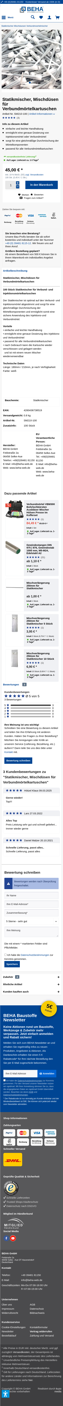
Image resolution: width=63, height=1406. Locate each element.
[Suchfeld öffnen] (32, 17)
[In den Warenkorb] (41, 185)
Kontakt (8, 752)
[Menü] (8, 17)
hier (30, 1380)
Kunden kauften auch (16, 991)
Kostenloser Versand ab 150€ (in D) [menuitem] (43, 2)
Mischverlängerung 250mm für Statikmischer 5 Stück (40, 621)
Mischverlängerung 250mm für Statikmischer (38, 586)
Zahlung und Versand (42, 1335)
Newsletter (8, 1331)
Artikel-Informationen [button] (42, 113)
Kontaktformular (39, 1327)
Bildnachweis (37, 1312)
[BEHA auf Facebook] (6, 1240)
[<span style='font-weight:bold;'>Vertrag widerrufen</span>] (44, 1331)
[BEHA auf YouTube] (13, 1240)
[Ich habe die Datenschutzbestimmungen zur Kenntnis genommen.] (5, 955)
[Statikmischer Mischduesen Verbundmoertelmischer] (25, 26)
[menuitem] (13, 2)
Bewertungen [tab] (11, 684)
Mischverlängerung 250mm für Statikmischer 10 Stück (40, 656)
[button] (30, 83)
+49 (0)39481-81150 (13, 2)
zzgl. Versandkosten (34, 175)
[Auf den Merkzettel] (23, 195)
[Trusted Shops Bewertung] (29, 1188)
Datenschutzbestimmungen (35, 955)
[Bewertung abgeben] (11, 118)
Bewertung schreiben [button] (18, 760)
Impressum (8, 1308)
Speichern (12, 964)
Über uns (7, 1304)
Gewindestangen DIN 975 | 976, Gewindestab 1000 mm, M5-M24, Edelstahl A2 (40, 549)
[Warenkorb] (57, 17)
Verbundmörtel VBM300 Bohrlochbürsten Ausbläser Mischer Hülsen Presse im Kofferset (41, 510)
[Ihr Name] (31, 895)
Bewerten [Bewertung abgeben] (37, 194)
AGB (31, 1092)
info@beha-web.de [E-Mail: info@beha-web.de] (31, 1280)
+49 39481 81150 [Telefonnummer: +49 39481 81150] (31, 1275)
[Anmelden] (46, 1073)
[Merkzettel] (41, 17)
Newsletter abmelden (17, 1104)
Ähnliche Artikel (12, 984)
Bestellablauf (9, 1335)
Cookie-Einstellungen (14, 1327)
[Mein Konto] (49, 17)
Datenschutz (37, 1308)
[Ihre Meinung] (31, 932)
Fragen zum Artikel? (31, 198)
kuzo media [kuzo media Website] (57, 1390)
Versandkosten (21, 1352)
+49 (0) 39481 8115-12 (18, 243)
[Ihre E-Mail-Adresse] (31, 904)
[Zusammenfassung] (31, 912)
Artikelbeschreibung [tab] (15, 270)
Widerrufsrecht (10, 1312)
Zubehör (11, 977)
